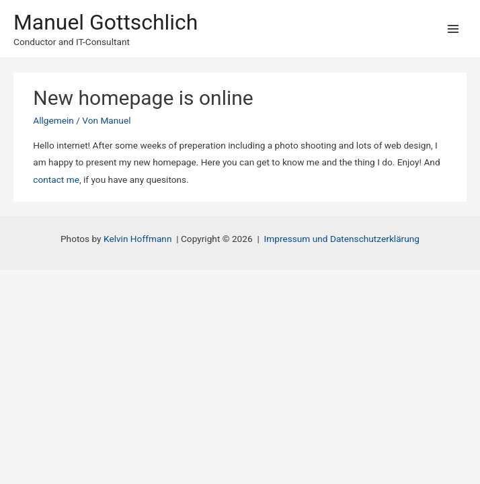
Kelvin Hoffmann (137, 238)
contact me (56, 179)
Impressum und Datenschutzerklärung (341, 238)
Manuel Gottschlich (105, 22)
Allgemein (53, 120)
